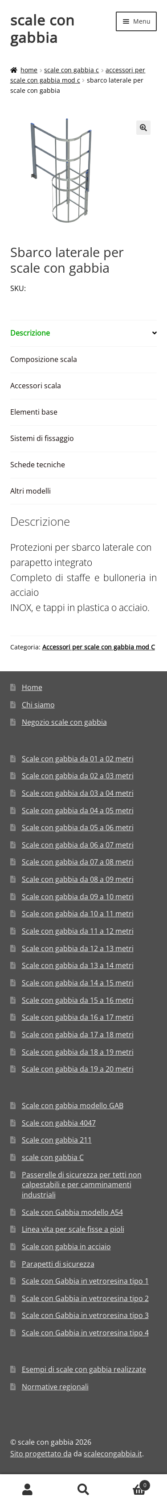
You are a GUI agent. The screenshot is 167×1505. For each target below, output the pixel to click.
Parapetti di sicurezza (58, 1264)
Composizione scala (43, 359)
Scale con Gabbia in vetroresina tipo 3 (85, 1315)
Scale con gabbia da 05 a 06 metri (78, 827)
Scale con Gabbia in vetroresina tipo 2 (85, 1298)
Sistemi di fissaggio (42, 438)
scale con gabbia (42, 28)
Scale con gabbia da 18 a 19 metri (78, 1052)
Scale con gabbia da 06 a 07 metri (78, 845)
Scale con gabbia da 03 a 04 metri (78, 793)
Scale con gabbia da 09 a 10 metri (78, 897)
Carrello (131, 1483)
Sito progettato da (41, 1454)
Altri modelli (30, 491)
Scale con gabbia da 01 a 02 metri (78, 759)
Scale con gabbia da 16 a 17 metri (78, 1017)
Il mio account (28, 1490)
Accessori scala (35, 386)
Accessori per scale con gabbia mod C (98, 647)
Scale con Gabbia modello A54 (72, 1212)
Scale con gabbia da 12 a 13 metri (78, 948)
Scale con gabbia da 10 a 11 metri (78, 914)
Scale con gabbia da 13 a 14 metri (78, 965)
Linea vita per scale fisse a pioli (73, 1229)
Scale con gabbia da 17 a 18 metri (78, 1034)
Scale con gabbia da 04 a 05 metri (78, 810)
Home (28, 70)
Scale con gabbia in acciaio (66, 1246)
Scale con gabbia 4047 (59, 1123)
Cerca (83, 1490)
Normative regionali (55, 1387)
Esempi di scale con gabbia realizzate (84, 1369)
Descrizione (30, 333)
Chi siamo (38, 705)
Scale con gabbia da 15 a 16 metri (78, 1000)
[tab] (83, 333)
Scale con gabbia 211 (57, 1140)
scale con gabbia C (71, 70)
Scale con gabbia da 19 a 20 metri (78, 1069)
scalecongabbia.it (113, 1454)
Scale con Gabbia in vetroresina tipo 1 (85, 1281)
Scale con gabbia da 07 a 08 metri (78, 862)
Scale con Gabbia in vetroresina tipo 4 (85, 1333)
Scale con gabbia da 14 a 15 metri (78, 983)
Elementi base (33, 412)
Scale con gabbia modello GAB (72, 1105)
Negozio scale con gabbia (64, 722)
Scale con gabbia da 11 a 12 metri (78, 931)
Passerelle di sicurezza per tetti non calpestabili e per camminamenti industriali (82, 1185)
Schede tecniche (37, 465)
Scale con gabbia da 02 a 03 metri (78, 776)
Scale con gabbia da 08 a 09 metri (78, 879)
